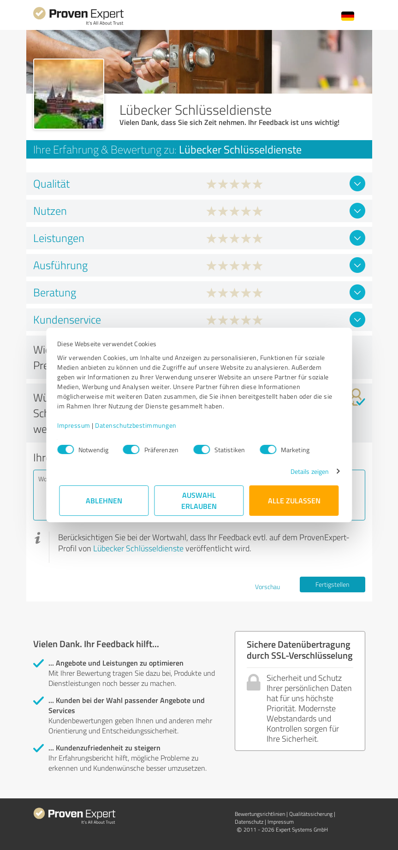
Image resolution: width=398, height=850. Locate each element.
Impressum (76, 425)
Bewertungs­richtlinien (260, 814)
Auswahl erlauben (199, 500)
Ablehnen (104, 500)
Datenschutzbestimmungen (138, 425)
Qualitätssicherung (311, 814)
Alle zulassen (294, 500)
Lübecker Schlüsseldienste (138, 548)
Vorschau (267, 586)
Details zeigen (307, 471)
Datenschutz (249, 822)
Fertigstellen (332, 584)
